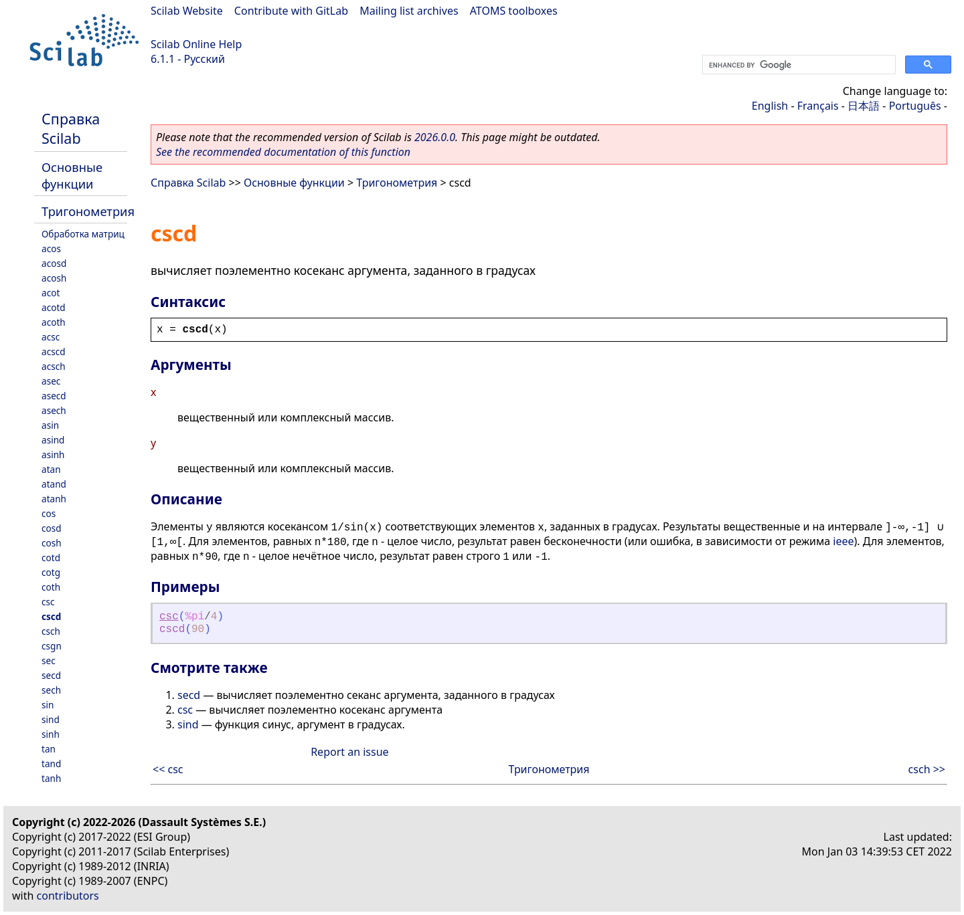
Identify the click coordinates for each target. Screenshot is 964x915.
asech (54, 410)
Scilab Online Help (196, 44)
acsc (51, 336)
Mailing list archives (408, 10)
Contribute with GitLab (291, 10)
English (770, 105)
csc (48, 601)
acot (51, 292)
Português (915, 105)
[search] (797, 65)
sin (48, 704)
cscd (51, 616)
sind (51, 719)
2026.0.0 (434, 137)
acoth (54, 322)
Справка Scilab (71, 128)
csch (51, 631)
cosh (52, 542)
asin (50, 425)
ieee (843, 541)
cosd (52, 528)
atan (51, 469)
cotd (51, 557)
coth (51, 587)
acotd (54, 307)
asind (53, 439)
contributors (68, 895)
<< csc (168, 769)
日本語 (864, 105)
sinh (51, 734)
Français (818, 105)
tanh (51, 778)
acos (51, 248)
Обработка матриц (83, 233)
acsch (54, 366)
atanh (54, 498)
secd (51, 675)
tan (49, 748)
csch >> (926, 769)
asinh (53, 454)
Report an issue (349, 751)
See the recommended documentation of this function (283, 151)
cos (49, 513)
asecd (54, 395)
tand (51, 763)
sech (51, 690)
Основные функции (72, 175)
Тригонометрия (88, 211)
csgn (52, 645)
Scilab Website (187, 10)
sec (49, 660)
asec (51, 381)
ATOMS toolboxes (514, 10)
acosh (54, 278)
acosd (54, 263)
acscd (54, 351)
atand (54, 484)
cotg (51, 572)
